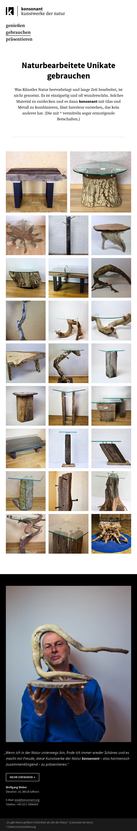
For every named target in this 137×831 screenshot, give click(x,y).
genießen (15, 25)
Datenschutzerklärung (21, 827)
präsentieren (19, 39)
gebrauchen (18, 32)
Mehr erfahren (23, 777)
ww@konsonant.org (27, 800)
